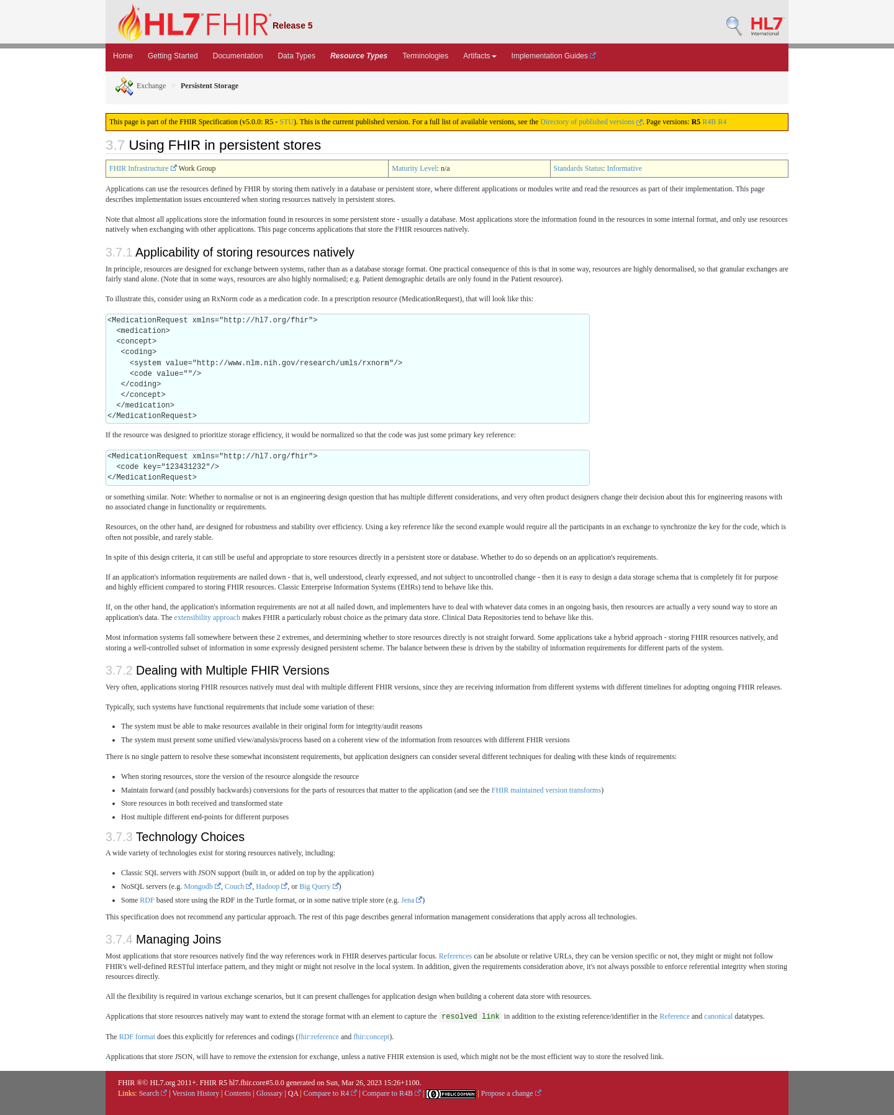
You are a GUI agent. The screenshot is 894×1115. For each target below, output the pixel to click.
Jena (411, 900)
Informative (625, 168)
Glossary (269, 1093)
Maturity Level (414, 168)
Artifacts (479, 56)
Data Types (296, 56)
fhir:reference (319, 1036)
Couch (238, 886)
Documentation (238, 56)
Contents (238, 1093)
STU (286, 121)
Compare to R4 (330, 1093)
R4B (709, 121)
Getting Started (173, 56)
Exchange (140, 85)
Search (153, 1093)
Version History (196, 1093)
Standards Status (578, 168)
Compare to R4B (392, 1093)
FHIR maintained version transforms (546, 790)
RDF (147, 900)
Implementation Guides (554, 56)
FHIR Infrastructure (143, 168)
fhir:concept (371, 1036)
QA (293, 1093)
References (455, 956)
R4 (722, 121)
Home (123, 56)
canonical (718, 1016)
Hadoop (271, 886)
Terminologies (425, 56)
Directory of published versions (591, 121)
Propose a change (511, 1093)
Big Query (318, 886)
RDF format (137, 1036)
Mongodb (202, 886)
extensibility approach (207, 617)
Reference (674, 1016)
